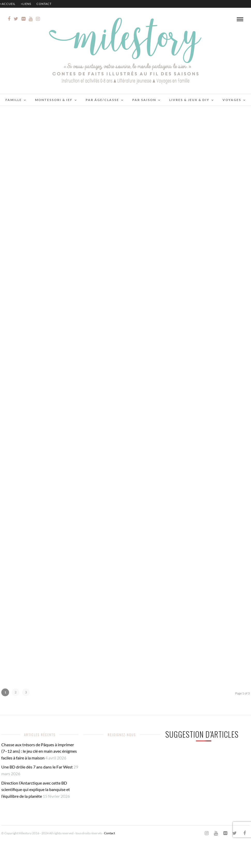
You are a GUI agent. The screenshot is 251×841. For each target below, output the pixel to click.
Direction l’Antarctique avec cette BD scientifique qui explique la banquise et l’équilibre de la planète (35, 789)
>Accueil (8, 3)
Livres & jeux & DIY (189, 100)
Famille (13, 100)
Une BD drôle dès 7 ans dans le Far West (37, 766)
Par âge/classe (102, 100)
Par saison (144, 100)
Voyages (232, 100)
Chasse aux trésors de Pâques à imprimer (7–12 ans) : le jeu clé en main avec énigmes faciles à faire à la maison (39, 751)
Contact (43, 3)
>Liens (26, 3)
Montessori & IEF (53, 100)
